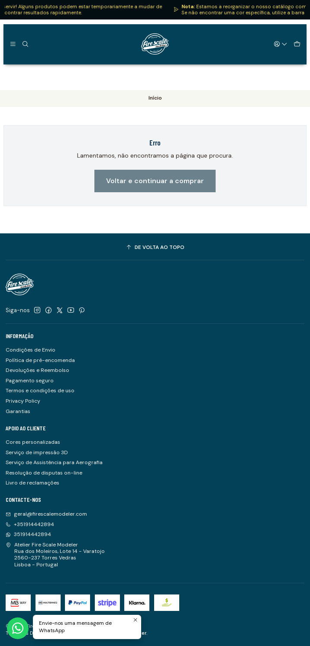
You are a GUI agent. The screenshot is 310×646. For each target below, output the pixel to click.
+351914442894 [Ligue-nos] (30, 524)
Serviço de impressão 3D (37, 452)
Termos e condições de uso (40, 390)
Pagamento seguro (30, 380)
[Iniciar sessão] (281, 43)
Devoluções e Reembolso (37, 370)
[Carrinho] (297, 43)
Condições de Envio (30, 349)
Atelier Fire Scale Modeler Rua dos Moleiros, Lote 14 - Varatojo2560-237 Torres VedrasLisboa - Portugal (55, 554)
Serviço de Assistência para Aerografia (54, 462)
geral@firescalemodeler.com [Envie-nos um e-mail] (46, 513)
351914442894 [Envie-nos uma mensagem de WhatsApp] (28, 534)
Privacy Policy (23, 400)
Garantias (18, 411)
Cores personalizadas (33, 442)
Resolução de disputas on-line (44, 472)
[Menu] (13, 43)
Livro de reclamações (32, 482)
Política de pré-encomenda (40, 360)
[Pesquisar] (25, 43)
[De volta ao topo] (155, 247)
